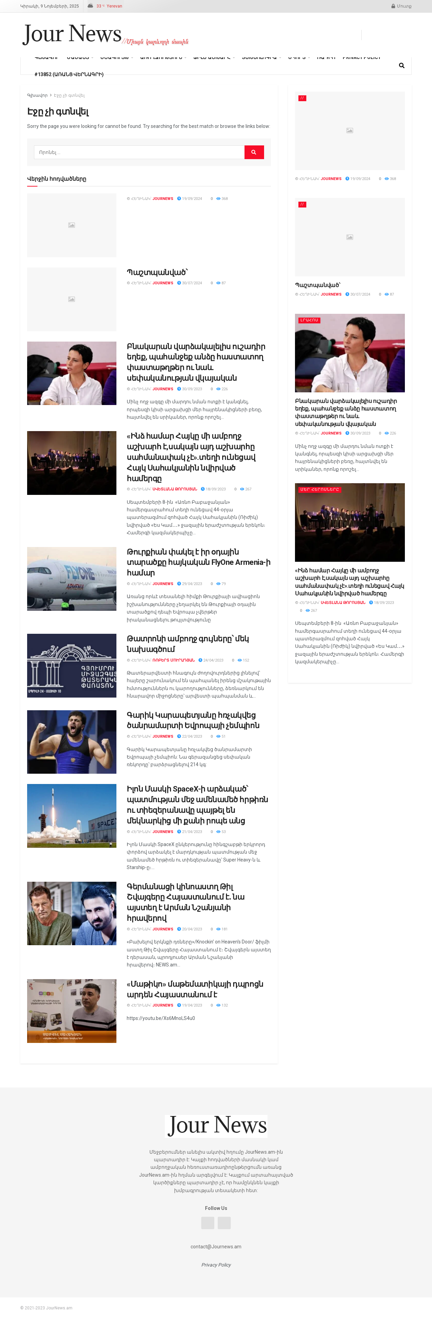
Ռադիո (326, 57)
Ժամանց (78, 57)
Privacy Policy (362, 57)
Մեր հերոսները (319, 489)
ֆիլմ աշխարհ (211, 57)
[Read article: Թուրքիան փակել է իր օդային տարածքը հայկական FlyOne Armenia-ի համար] (71, 579)
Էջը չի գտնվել (69, 95)
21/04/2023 (189, 832)
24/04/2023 (210, 660)
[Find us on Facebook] (369, 35)
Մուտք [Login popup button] (401, 6)
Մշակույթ (114, 57)
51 (221, 736)
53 (221, 832)
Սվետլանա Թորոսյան (174, 489)
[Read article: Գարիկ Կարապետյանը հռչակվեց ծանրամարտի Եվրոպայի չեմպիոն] (71, 742)
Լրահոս (309, 320)
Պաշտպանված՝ (157, 272)
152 (243, 660)
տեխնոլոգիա (259, 57)
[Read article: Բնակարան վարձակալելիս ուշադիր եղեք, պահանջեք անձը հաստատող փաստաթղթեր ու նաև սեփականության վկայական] (71, 373)
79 (221, 584)
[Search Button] (402, 65)
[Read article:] (71, 225)
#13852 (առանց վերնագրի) (69, 74)
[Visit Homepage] (105, 35)
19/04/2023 (189, 1005)
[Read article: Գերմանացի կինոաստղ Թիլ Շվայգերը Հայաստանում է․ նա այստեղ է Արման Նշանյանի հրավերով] (71, 914)
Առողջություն (161, 57)
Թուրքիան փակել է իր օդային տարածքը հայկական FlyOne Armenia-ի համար (198, 563)
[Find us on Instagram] (409, 35)
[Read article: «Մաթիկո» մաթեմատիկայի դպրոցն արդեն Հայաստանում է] (71, 1011)
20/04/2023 (189, 929)
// (302, 98)
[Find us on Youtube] (396, 35)
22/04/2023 (189, 736)
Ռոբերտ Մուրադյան (173, 660)
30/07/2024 (189, 283)
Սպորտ (297, 57)
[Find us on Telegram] (382, 35)
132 (222, 1005)
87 (221, 283)
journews (162, 199)
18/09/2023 (213, 489)
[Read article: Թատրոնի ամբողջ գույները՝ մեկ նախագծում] (71, 666)
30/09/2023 (189, 389)
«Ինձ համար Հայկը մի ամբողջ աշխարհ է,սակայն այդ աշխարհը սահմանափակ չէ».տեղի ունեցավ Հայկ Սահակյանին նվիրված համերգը (191, 457)
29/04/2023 (189, 584)
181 (222, 929)
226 (222, 389)
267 (245, 489)
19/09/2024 (189, 199)
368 (222, 199)
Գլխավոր (46, 57)
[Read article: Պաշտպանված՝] (71, 299)
